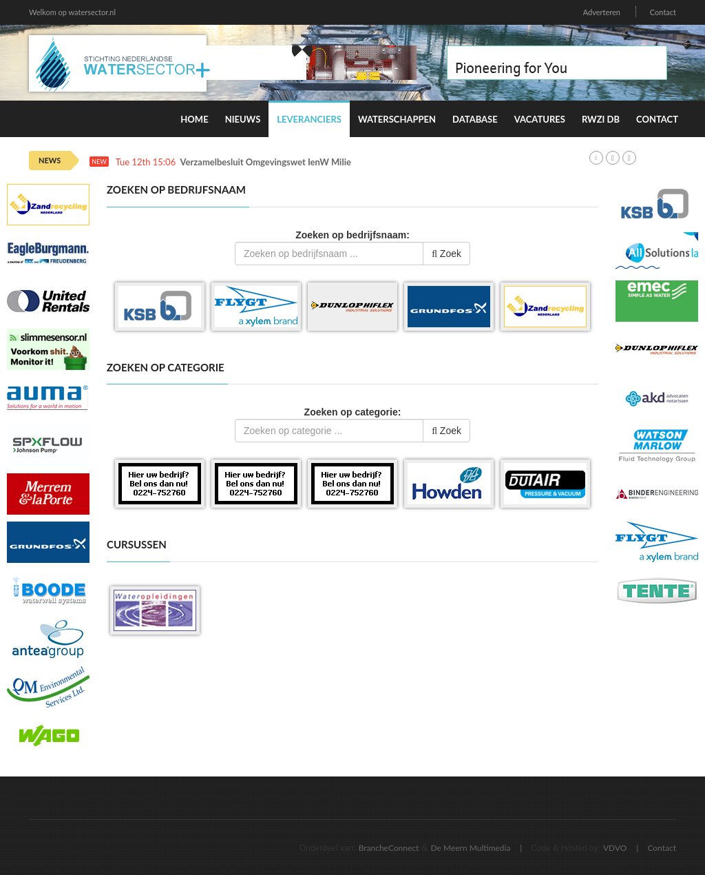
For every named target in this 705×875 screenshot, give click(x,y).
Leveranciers (309, 119)
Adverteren (601, 12)
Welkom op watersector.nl (72, 12)
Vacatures (539, 119)
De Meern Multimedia (471, 848)
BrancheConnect (389, 848)
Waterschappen (397, 119)
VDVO (615, 848)
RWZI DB (601, 119)
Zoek (446, 253)
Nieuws (243, 119)
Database (475, 119)
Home (194, 119)
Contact (663, 12)
